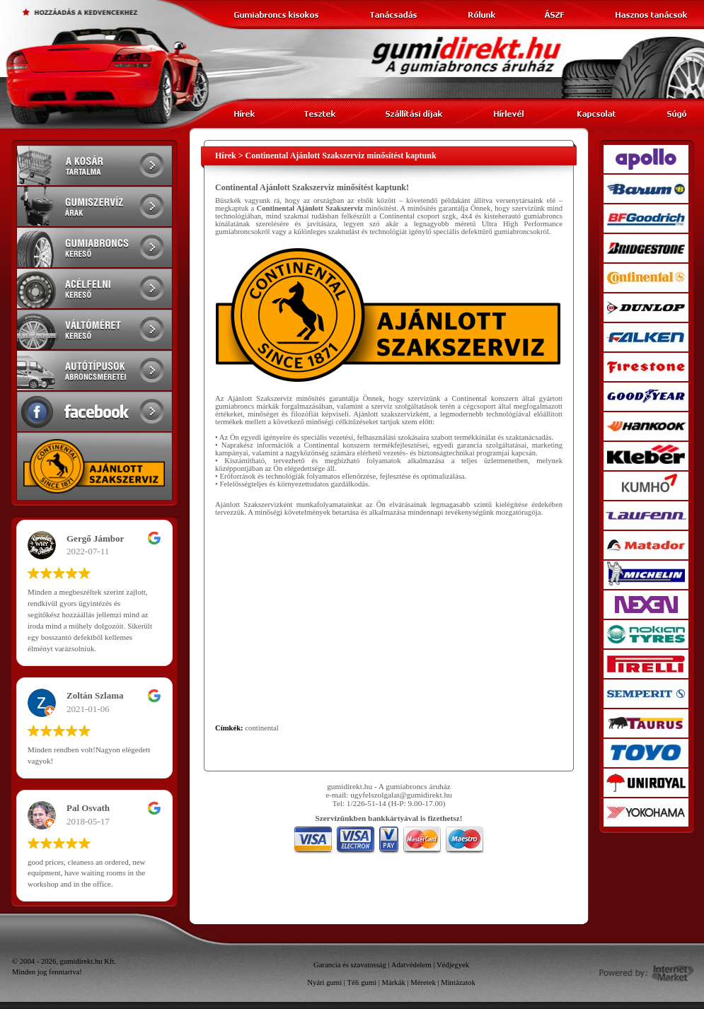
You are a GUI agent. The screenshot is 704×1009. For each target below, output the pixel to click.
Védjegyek (453, 965)
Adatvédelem (411, 965)
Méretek (423, 982)
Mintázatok (458, 982)
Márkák (393, 982)
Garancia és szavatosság (349, 965)
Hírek (225, 156)
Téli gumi (361, 982)
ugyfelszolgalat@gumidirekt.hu (401, 795)
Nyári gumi (324, 982)
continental (261, 728)
